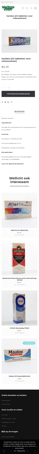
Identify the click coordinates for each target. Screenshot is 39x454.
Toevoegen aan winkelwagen (18, 94)
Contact (4, 426)
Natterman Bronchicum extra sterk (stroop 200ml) (19, 279)
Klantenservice (6, 400)
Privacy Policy (6, 404)
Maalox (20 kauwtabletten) (19, 376)
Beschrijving (19, 111)
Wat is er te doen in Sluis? (9, 418)
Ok (15, 451)
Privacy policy (21, 451)
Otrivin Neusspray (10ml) (19, 328)
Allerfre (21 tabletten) (19, 230)
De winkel (4, 415)
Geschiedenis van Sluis (8, 422)
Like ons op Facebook (8, 436)
